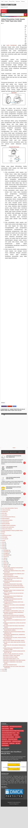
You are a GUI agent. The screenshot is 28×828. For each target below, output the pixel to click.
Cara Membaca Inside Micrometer (11, 467)
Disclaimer (18, 1)
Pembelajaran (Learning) (9, 525)
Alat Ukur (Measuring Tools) (10, 508)
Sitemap (22, 1)
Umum (3, 540)
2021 (3, 543)
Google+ (9, 406)
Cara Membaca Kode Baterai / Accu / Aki (13, 610)
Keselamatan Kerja (7, 520)
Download (5, 511)
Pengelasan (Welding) (8, 527)
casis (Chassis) (6, 509)
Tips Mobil (4, 537)
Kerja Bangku (5, 518)
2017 (3, 669)
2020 (3, 545)
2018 (3, 548)
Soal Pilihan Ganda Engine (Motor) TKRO (13, 478)
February (6, 564)
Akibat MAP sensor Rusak (10, 664)
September (6, 555)
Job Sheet (4, 515)
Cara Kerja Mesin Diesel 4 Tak (11, 658)
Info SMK (4, 513)
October (5, 553)
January (5, 566)
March (5, 563)
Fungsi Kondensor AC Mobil (10, 576)
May (4, 559)
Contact (6, 1)
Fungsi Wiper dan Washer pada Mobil (13, 585)
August (5, 556)
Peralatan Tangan (7, 528)
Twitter (14, 406)
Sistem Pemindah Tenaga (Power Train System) (12, 730)
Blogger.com (16, 803)
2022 (3, 542)
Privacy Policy (12, 1)
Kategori (13, 452)
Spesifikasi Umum (6, 535)
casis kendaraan (11, 45)
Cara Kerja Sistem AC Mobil (10, 657)
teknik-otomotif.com (8, 5)
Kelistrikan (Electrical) (8, 516)
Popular (6, 452)
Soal (3, 533)
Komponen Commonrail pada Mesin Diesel (14, 660)
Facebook (4, 406)
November (6, 551)
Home (14, 447)
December (6, 550)
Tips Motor (5, 538)
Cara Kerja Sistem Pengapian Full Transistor (13, 456)
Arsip (21, 452)
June (4, 558)
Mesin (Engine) (6, 523)
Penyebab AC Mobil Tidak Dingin (11, 655)
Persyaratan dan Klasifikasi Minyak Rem (13, 487)
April (4, 561)
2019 (3, 547)
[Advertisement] (12, 34)
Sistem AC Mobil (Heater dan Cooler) (13, 653)
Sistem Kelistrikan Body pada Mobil (12, 584)
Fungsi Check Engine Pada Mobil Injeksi (13, 640)
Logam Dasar (5, 522)
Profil (2, 1)
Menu (4, 11)
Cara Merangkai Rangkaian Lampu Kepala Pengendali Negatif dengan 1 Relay (13, 499)
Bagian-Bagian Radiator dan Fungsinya (13, 615)
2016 (3, 671)
